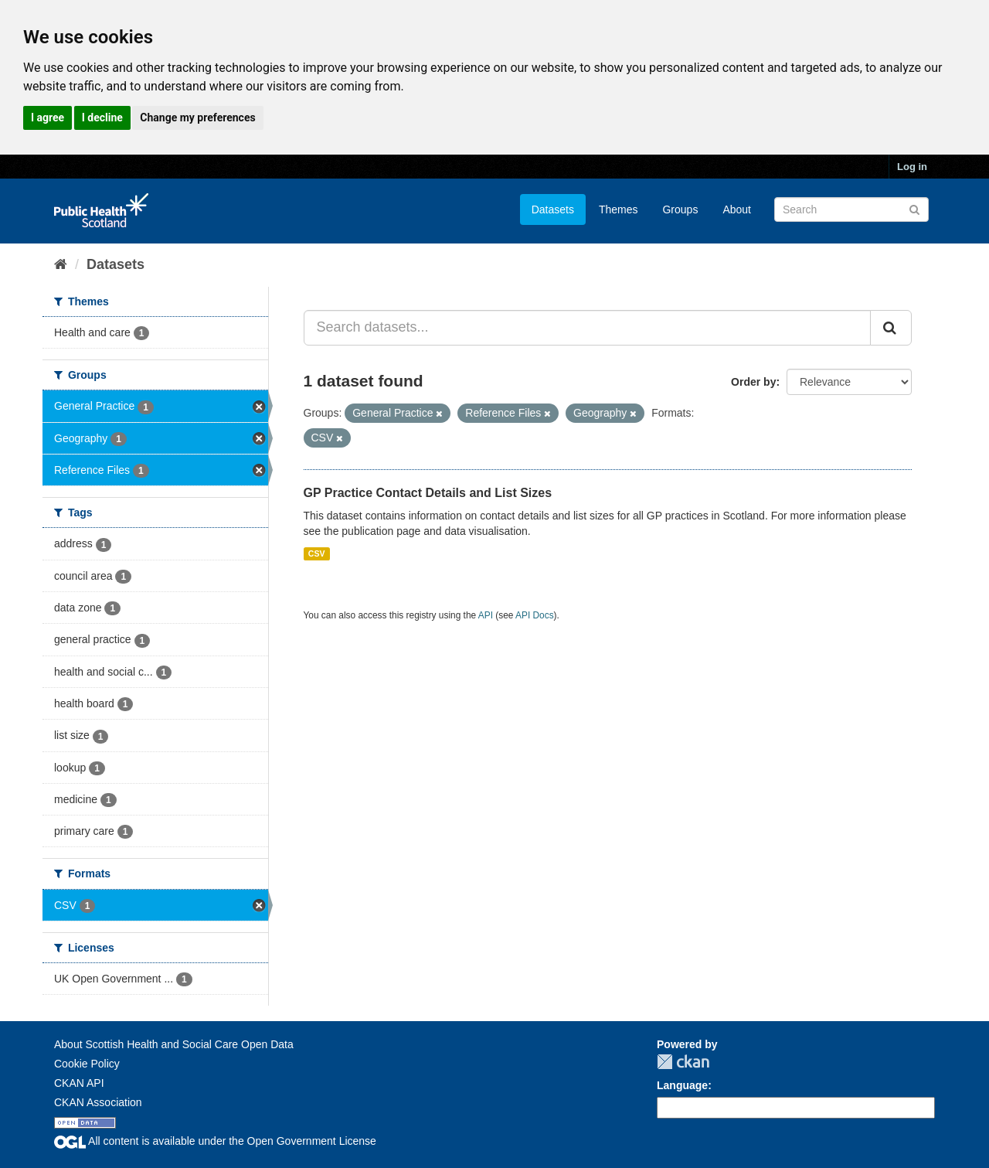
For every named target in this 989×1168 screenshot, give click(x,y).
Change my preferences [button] (197, 117)
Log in (912, 166)
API (485, 615)
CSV (316, 553)
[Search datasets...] (588, 328)
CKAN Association (98, 1102)
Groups (680, 209)
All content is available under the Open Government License (215, 1141)
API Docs (534, 615)
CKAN (683, 1062)
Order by (753, 382)
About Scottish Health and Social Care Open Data (174, 1044)
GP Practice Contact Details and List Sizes (428, 492)
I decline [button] (102, 117)
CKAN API (79, 1083)
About (736, 209)
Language (682, 1085)
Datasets (553, 209)
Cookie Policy (87, 1063)
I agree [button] (47, 117)
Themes (618, 209)
